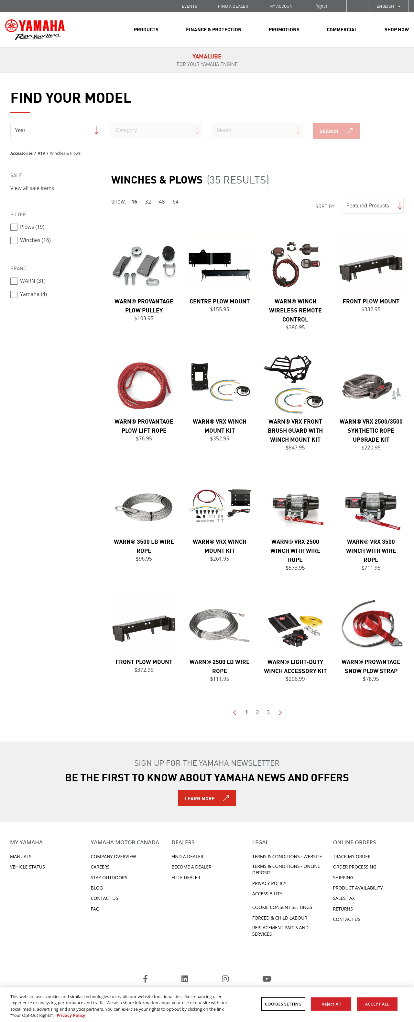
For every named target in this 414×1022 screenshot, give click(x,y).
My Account (282, 6)
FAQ (95, 909)
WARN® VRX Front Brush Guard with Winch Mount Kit (295, 430)
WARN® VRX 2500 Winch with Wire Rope (295, 550)
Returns (343, 909)
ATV (41, 153)
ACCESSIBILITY (267, 893)
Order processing (354, 867)
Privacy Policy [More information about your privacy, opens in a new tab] (71, 1015)
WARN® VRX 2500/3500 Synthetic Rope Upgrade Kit (371, 430)
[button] (357, 6)
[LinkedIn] (184, 979)
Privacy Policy (269, 883)
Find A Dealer (187, 856)
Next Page (280, 713)
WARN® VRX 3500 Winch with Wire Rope (371, 550)
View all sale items (32, 188)
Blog (97, 888)
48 (162, 201)
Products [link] (146, 29)
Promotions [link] (284, 29)
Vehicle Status (27, 867)
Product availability (358, 888)
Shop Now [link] (397, 29)
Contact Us (104, 898)
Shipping (343, 877)
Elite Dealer (185, 877)
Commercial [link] (342, 29)
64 (176, 201)
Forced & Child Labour (279, 918)
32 (148, 201)
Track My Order (351, 856)
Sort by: (325, 206)
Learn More (200, 798)
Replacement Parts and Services (280, 930)
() (321, 6)
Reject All (331, 1004)
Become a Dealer (191, 867)
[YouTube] (266, 979)
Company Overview (113, 856)
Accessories (21, 153)
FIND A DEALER (233, 6)
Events (189, 6)
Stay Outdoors (109, 877)
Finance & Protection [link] (214, 29)
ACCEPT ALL (377, 1004)
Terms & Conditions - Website (287, 856)
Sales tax (344, 898)
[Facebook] (145, 979)
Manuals (20, 856)
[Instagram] (225, 979)
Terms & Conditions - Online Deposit (286, 869)
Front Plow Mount (371, 301)
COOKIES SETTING (283, 1004)
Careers (100, 867)
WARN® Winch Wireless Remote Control (295, 310)
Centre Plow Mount (220, 301)
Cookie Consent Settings (282, 907)
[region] (207, 1004)
